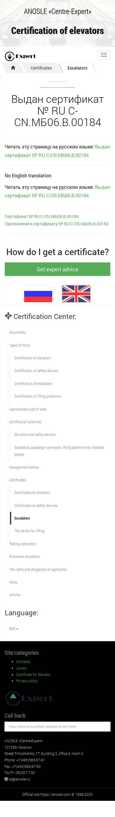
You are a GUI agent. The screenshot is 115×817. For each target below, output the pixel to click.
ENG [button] (14, 628)
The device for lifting (29, 530)
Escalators (77, 68)
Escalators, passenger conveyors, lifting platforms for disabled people (59, 451)
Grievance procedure (24, 556)
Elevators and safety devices (34, 434)
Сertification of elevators (32, 357)
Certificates (41, 68)
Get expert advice (57, 269)
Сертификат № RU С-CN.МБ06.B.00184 (42, 216)
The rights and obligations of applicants (37, 569)
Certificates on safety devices (35, 505)
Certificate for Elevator (33, 674)
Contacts (23, 661)
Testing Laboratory (22, 543)
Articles (14, 594)
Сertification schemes (25, 421)
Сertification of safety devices (36, 370)
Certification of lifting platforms (37, 396)
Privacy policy (27, 680)
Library (21, 668)
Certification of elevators (57, 31)
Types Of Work (19, 345)
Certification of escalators (33, 383)
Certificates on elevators (32, 492)
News (13, 582)
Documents (17, 332)
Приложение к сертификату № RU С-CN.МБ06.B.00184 (57, 223)
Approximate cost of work (27, 409)
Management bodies (24, 467)
